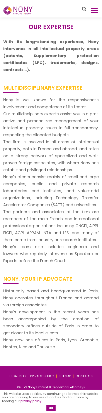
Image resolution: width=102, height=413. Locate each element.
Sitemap (65, 376)
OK (51, 408)
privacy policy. (31, 401)
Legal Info (18, 376)
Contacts (84, 376)
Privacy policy (42, 376)
